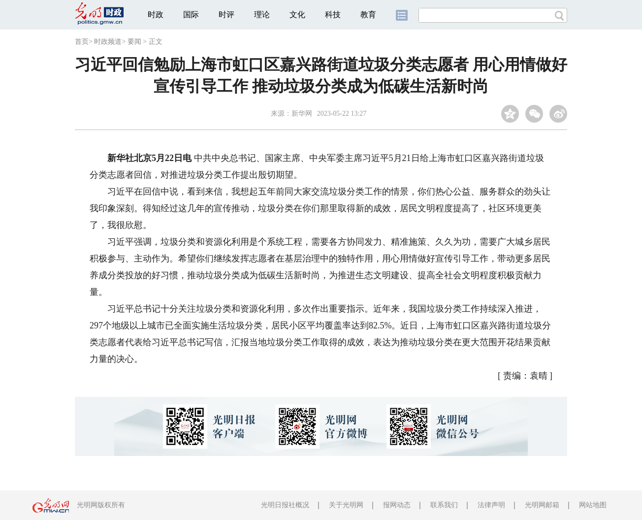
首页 (82, 41)
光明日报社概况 (285, 505)
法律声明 (491, 505)
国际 (191, 14)
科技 (333, 14)
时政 (155, 14)
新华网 (301, 113)
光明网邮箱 (542, 505)
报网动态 (397, 505)
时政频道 (108, 41)
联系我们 (444, 505)
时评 (226, 14)
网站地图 (593, 505)
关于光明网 (346, 505)
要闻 (134, 41)
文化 (297, 14)
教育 (368, 14)
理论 (262, 14)
